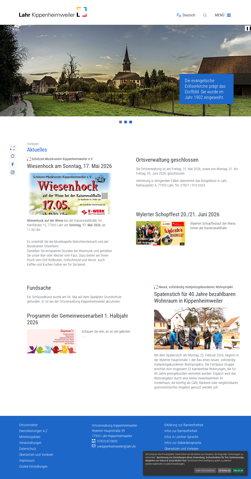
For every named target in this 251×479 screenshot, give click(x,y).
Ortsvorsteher (28, 425)
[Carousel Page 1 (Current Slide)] (120, 122)
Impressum (27, 460)
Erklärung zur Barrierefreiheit (183, 425)
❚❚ (247, 28)
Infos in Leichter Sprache (181, 437)
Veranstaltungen (30, 443)
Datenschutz (27, 449)
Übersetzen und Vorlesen (36, 454)
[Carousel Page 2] (125, 122)
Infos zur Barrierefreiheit (180, 431)
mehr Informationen (205, 470)
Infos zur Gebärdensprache (182, 443)
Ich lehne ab (224, 470)
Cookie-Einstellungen (33, 466)
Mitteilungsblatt (29, 437)
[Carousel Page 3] (130, 122)
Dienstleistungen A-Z (33, 431)
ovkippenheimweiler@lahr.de (114, 446)
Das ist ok (238, 470)
